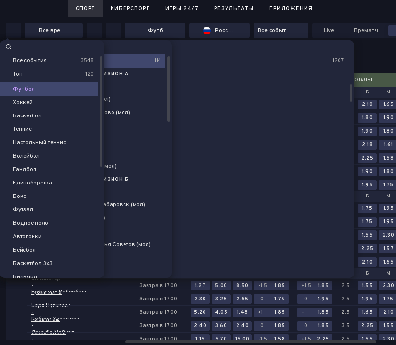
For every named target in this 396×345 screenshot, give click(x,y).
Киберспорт (130, 8)
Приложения (291, 8)
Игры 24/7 (182, 8)
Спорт (85, 8)
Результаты (234, 8)
